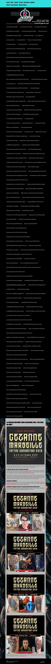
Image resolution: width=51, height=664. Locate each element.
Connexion (43, 661)
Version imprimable (10, 661)
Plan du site (17, 661)
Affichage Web (42, 662)
